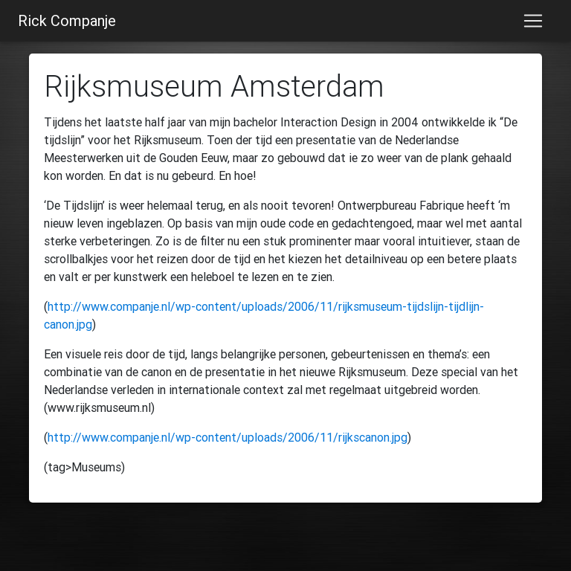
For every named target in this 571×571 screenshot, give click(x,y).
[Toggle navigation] (533, 21)
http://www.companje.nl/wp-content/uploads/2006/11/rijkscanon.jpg (227, 437)
